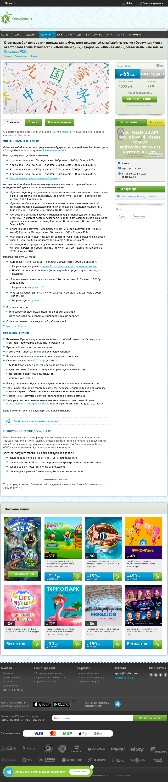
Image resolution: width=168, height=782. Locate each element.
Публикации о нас (12, 677)
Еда (9, 34)
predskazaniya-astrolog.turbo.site (138, 196)
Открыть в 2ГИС (155, 155)
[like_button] (158, 66)
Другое (122, 216)
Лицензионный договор (91, 677)
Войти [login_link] (129, 3)
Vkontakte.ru (156, 675)
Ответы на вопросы (12, 689)
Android (67, 131)
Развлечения (47, 34)
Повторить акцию (139, 99)
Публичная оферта (89, 681)
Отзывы (33, 122)
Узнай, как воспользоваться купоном (36, 421)
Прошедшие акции (46, 681)
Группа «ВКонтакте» (18, 326)
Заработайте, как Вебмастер (51, 677)
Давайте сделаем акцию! (49, 673)
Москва (8, 3)
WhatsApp (40, 360)
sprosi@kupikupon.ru (126, 673)
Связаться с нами (124, 677)
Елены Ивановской (54, 150)
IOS (54, 131)
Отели (70, 34)
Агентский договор (89, 673)
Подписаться (80, 771)
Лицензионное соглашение (134, 156)
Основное (13, 122)
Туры (79, 34)
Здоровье (32, 34)
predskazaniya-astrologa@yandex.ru (27, 403)
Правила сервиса (11, 685)
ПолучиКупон (136, 34)
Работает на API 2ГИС (136, 154)
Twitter (161, 675)
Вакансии (7, 681)
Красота (19, 34)
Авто (88, 34)
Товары (110, 34)
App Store (42, 704)
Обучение (98, 34)
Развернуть (156, 122)
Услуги (121, 34)
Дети (60, 34)
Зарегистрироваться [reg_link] (153, 3)
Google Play (62, 704)
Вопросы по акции (59, 122)
